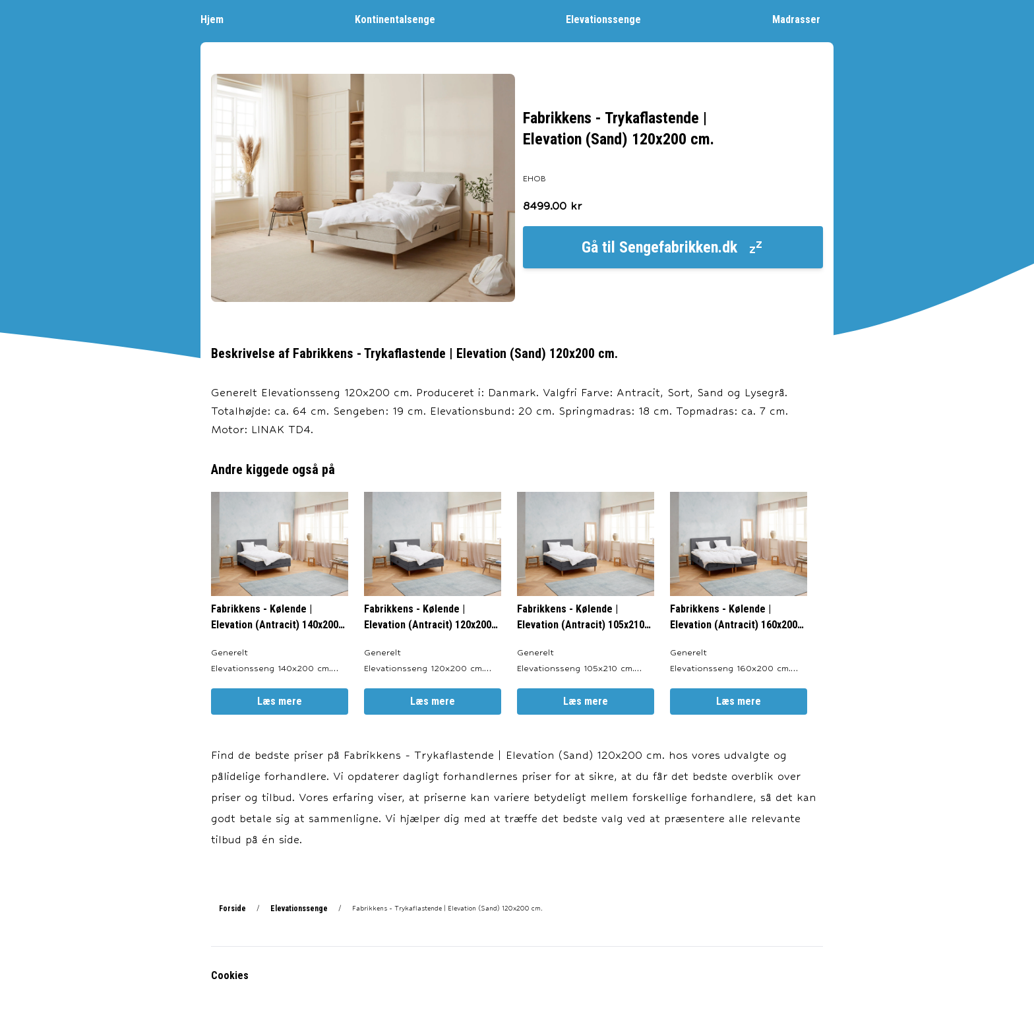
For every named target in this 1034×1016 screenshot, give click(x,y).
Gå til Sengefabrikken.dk (673, 247)
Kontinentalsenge (401, 19)
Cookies (230, 975)
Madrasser (803, 19)
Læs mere (279, 701)
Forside (232, 908)
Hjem (218, 19)
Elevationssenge (610, 19)
